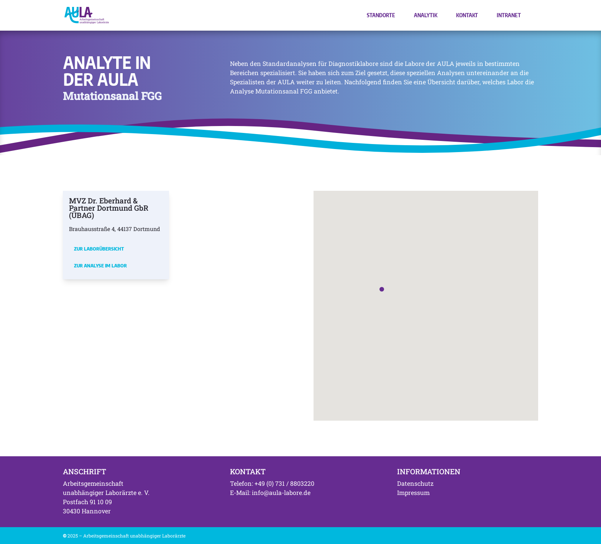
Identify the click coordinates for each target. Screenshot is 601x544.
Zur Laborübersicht (99, 249)
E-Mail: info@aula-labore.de (270, 492)
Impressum (413, 492)
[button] (381, 289)
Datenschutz (415, 483)
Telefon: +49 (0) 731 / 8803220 (272, 483)
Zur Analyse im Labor (100, 265)
